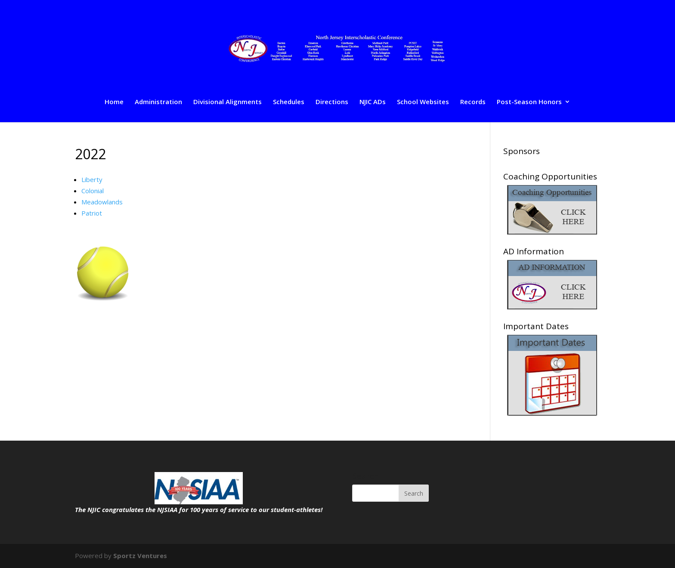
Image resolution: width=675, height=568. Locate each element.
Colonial (92, 190)
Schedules (288, 102)
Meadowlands (102, 202)
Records (473, 102)
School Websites (423, 102)
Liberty (91, 179)
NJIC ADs (372, 102)
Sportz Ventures (140, 555)
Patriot (91, 213)
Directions (332, 102)
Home (114, 102)
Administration (158, 102)
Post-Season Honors (529, 102)
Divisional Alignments (227, 102)
